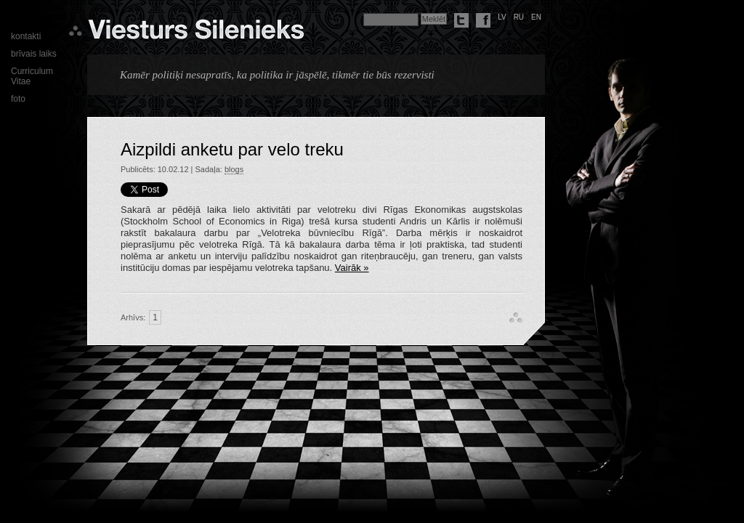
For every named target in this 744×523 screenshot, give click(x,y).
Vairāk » (352, 267)
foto (18, 99)
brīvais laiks (34, 54)
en (536, 17)
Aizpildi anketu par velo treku (232, 149)
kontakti (26, 36)
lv (502, 17)
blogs (234, 169)
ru (519, 17)
